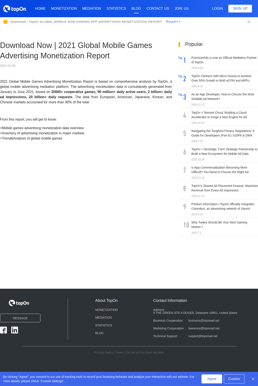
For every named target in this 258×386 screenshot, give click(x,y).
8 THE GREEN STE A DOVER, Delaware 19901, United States (195, 312)
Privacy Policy (103, 352)
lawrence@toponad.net (204, 328)
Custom (234, 379)
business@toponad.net (204, 320)
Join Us (182, 8)
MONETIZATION (64, 8)
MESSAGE (20, 318)
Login (217, 8)
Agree (212, 379)
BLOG (136, 10)
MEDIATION (91, 8)
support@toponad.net (203, 336)
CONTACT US (158, 8)
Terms (119, 352)
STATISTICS (116, 8)
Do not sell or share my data (145, 352)
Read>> (173, 21)
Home (40, 8)
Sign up (240, 8)
